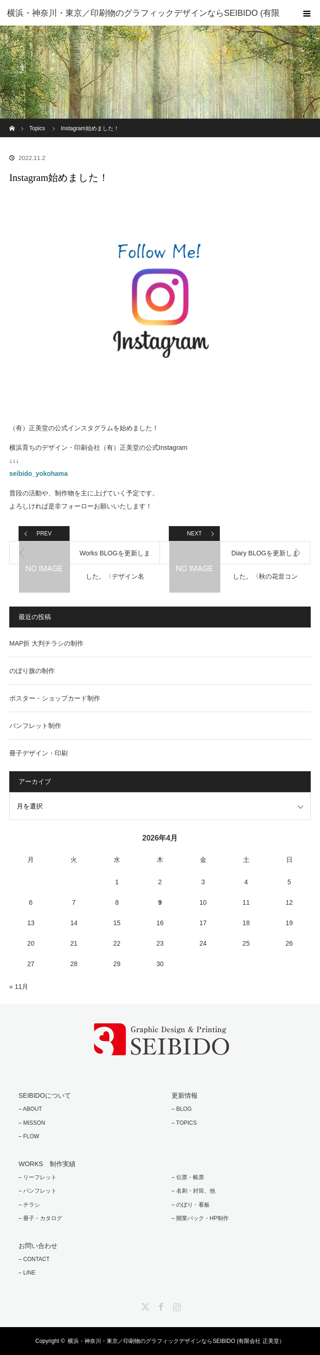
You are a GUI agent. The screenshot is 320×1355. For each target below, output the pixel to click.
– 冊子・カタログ (40, 1218)
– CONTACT (34, 1259)
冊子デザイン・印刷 (38, 753)
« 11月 (18, 986)
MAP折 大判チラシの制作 (46, 643)
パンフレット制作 (35, 725)
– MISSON (32, 1123)
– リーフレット (38, 1177)
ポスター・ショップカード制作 (54, 698)
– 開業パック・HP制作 (200, 1218)
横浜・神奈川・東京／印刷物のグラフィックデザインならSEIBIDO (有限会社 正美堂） (176, 1341)
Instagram (176, 1305)
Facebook (160, 1305)
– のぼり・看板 (191, 1204)
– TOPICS (184, 1123)
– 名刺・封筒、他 (193, 1191)
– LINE (27, 1272)
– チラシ (29, 1204)
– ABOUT (30, 1109)
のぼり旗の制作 (32, 670)
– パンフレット (38, 1191)
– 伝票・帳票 (188, 1177)
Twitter (144, 1305)
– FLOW (29, 1136)
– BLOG (182, 1109)
